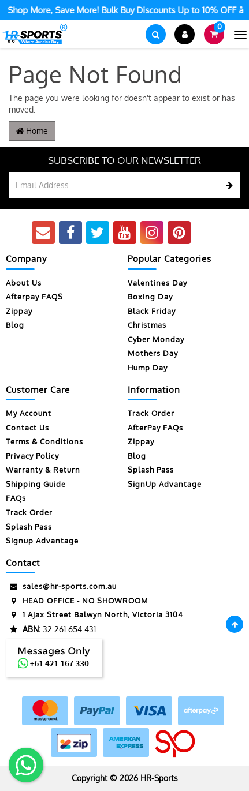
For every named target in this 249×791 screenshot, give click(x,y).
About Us (24, 282)
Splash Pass (29, 526)
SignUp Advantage (165, 484)
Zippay (19, 311)
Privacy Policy (32, 455)
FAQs (16, 498)
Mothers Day (153, 353)
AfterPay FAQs (155, 427)
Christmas (147, 324)
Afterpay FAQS (34, 296)
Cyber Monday (156, 339)
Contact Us (27, 427)
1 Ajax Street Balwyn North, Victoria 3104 (94, 614)
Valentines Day (157, 282)
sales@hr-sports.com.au (61, 586)
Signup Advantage (42, 540)
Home (32, 131)
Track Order (29, 512)
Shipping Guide (36, 484)
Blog (15, 324)
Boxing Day (150, 296)
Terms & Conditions (44, 441)
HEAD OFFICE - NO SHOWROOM (77, 600)
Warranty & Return (43, 469)
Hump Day (148, 367)
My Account (28, 413)
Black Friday (152, 311)
